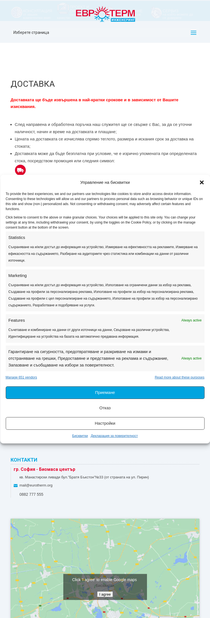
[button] (201, 182)
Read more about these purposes (179, 377)
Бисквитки (80, 436)
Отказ (104, 407)
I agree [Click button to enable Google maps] (105, 594)
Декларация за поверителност (114, 436)
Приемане (105, 392)
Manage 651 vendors (21, 377)
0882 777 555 (32, 494)
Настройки (105, 423)
